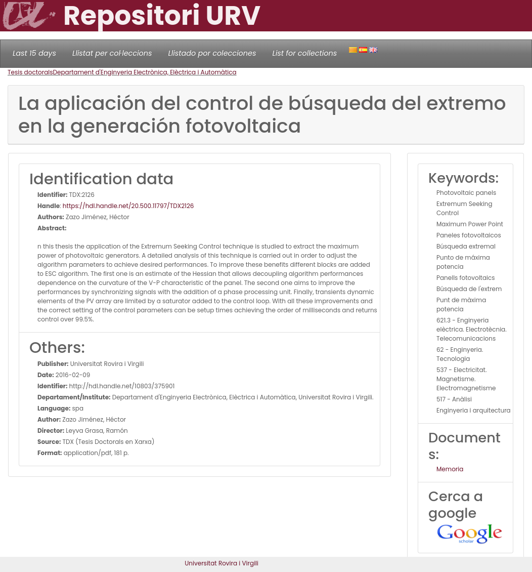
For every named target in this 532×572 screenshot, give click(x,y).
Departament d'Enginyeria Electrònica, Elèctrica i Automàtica (145, 72)
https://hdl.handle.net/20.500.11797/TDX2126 (128, 205)
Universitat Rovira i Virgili (221, 563)
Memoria (449, 469)
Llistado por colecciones (212, 53)
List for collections (304, 53)
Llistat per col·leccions (112, 53)
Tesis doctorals (30, 72)
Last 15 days (34, 53)
